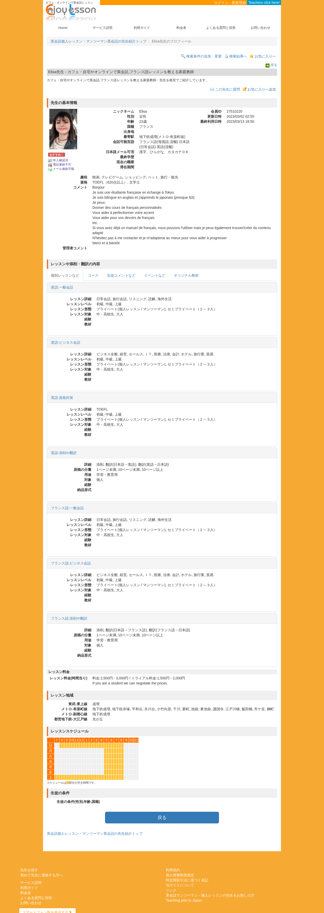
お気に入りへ (265, 56)
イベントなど (154, 275)
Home (62, 28)
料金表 (181, 28)
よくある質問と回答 (221, 28)
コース (93, 275)
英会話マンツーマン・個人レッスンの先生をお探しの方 (210, 895)
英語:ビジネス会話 (65, 342)
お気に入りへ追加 (262, 89)
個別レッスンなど (65, 275)
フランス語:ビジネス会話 (71, 563)
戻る (274, 65)
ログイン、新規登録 (230, 3)
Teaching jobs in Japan (184, 900)
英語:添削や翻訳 (64, 453)
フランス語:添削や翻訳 (69, 618)
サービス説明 (102, 28)
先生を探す (29, 870)
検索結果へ (238, 56)
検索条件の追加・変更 (204, 56)
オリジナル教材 (186, 275)
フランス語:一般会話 (67, 508)
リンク (171, 890)
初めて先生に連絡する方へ (41, 875)
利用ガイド (142, 28)
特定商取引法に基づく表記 (187, 880)
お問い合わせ (260, 28)
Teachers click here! (264, 3)
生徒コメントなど (121, 275)
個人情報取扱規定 (180, 875)
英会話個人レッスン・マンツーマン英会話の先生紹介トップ (98, 41)
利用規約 (173, 870)
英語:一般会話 (62, 287)
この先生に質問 (227, 89)
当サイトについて (180, 885)
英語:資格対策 (62, 398)
